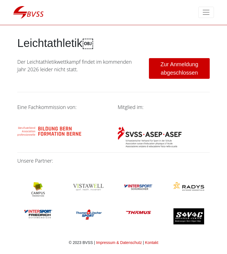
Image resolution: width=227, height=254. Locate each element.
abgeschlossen (179, 68)
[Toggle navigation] (206, 12)
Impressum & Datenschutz (119, 242)
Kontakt (151, 242)
